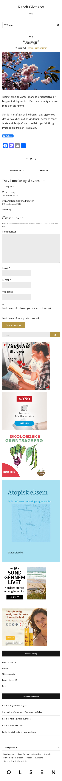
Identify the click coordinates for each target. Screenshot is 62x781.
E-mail (6, 279)
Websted (7, 291)
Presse (29, 757)
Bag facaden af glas (18, 705)
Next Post (45, 170)
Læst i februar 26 (9, 680)
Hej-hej (6, 209)
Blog (31, 36)
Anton (5, 668)
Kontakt (47, 754)
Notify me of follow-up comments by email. (27, 308)
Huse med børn (16, 725)
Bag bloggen (9, 754)
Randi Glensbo (31, 7)
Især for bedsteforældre (29, 754)
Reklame (39, 757)
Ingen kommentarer (37, 47)
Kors (4, 686)
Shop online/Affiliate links (15, 761)
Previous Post (17, 170)
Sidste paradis (8, 674)
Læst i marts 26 (9, 662)
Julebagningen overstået (20, 719)
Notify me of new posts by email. (21, 318)
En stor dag (8, 192)
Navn (6, 268)
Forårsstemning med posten (18, 200)
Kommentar (10, 231)
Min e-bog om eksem (13, 757)
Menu (8, 25)
